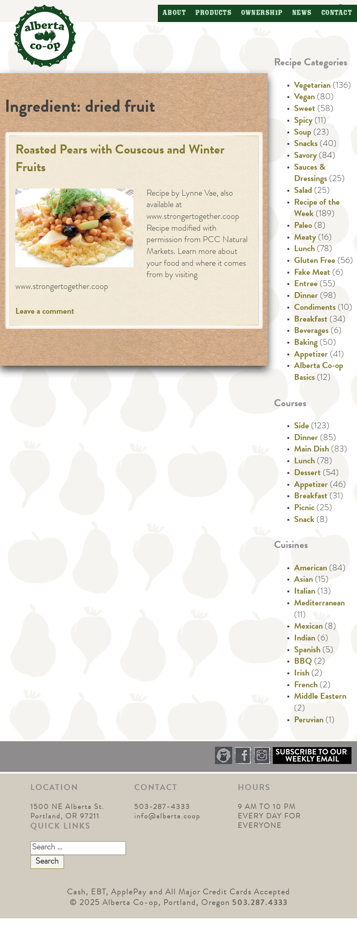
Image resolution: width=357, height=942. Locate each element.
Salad (303, 191)
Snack (304, 520)
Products (214, 13)
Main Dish (311, 450)
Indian (304, 639)
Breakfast (310, 320)
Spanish (307, 650)
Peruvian (309, 720)
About (175, 13)
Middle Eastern (320, 697)
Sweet (304, 109)
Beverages (311, 331)
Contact (337, 13)
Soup (302, 133)
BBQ (303, 662)
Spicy (303, 121)
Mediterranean (319, 604)
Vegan (304, 97)
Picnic (304, 508)
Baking (306, 343)
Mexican (308, 627)
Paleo (303, 226)
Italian (304, 592)
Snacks (306, 144)
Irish (301, 674)
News (302, 13)
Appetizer (311, 355)
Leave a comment (44, 312)
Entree (306, 284)
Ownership (262, 13)
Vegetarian (312, 86)
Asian (303, 580)
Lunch (304, 249)
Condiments (315, 308)
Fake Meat (312, 273)
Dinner (306, 296)
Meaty (305, 238)
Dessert (307, 473)
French (306, 685)
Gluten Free (314, 261)
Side (301, 426)
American (310, 568)
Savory (305, 156)
